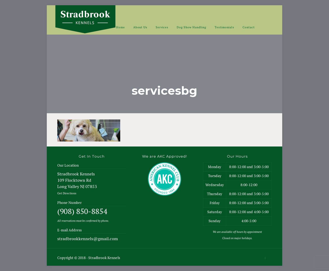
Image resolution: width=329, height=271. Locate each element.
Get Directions (66, 193)
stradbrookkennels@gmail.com (87, 238)
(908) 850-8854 (82, 211)
